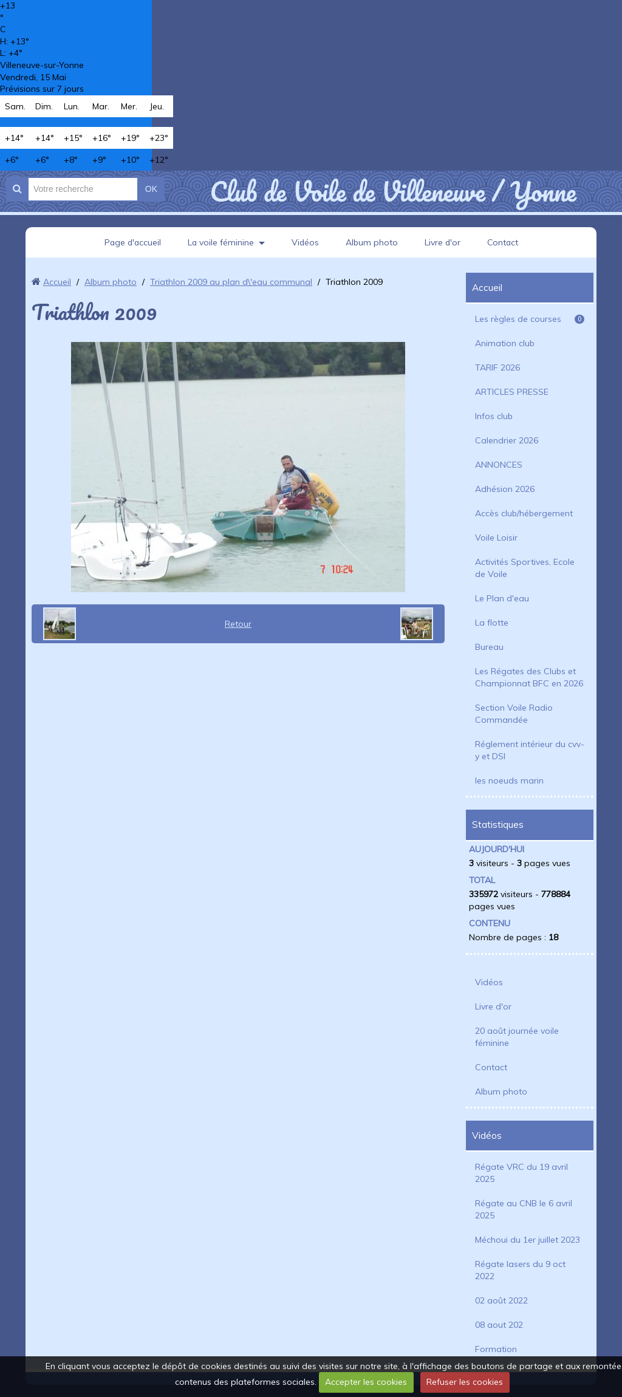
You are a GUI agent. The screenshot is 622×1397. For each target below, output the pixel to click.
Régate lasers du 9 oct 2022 (520, 1270)
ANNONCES (498, 464)
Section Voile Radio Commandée (514, 713)
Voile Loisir (496, 537)
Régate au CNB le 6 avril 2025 (523, 1209)
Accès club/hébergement (524, 513)
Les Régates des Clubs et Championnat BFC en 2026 (529, 677)
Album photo (372, 242)
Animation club (505, 343)
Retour (238, 623)
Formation (496, 1349)
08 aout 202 (499, 1324)
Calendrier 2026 (506, 440)
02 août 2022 (501, 1300)
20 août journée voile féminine (517, 1036)
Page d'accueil (131, 242)
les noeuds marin (509, 780)
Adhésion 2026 (505, 488)
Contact (504, 242)
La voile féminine (220, 242)
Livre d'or (443, 242)
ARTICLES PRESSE (512, 391)
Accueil (57, 281)
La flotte (491, 622)
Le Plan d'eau (502, 598)
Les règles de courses (529, 318)
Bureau (489, 646)
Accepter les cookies (366, 1381)
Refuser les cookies (464, 1381)
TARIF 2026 (497, 367)
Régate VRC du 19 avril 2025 (521, 1172)
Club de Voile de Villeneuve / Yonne (393, 191)
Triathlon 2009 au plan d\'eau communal (231, 281)
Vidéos (306, 242)
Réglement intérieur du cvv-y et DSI (529, 750)
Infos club (494, 416)
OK (151, 189)
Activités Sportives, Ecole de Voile (525, 567)
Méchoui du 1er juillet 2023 (527, 1239)
